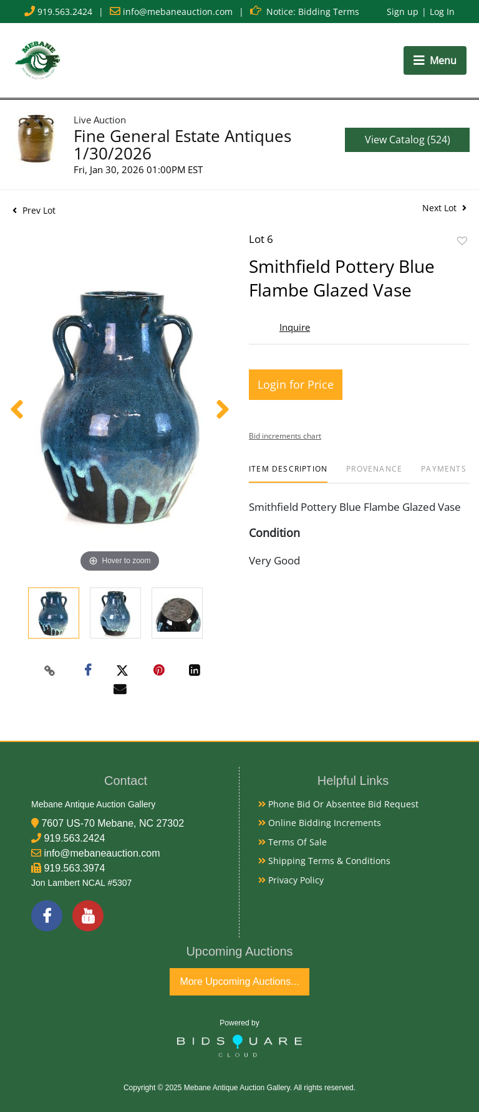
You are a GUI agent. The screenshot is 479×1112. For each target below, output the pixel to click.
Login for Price (296, 384)
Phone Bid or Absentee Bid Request (338, 804)
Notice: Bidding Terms (312, 11)
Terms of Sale (292, 842)
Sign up (403, 11)
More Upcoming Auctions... (239, 981)
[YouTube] (88, 915)
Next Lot (444, 207)
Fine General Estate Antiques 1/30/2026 (182, 144)
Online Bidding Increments (319, 823)
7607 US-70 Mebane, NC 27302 (112, 823)
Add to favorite (462, 241)
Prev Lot (34, 210)
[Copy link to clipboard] (49, 670)
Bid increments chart (285, 435)
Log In (442, 11)
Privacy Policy (291, 880)
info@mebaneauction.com (178, 11)
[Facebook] (46, 915)
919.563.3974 (74, 868)
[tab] (288, 474)
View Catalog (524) (407, 139)
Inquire (294, 327)
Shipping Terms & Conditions (324, 861)
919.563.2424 (64, 11)
